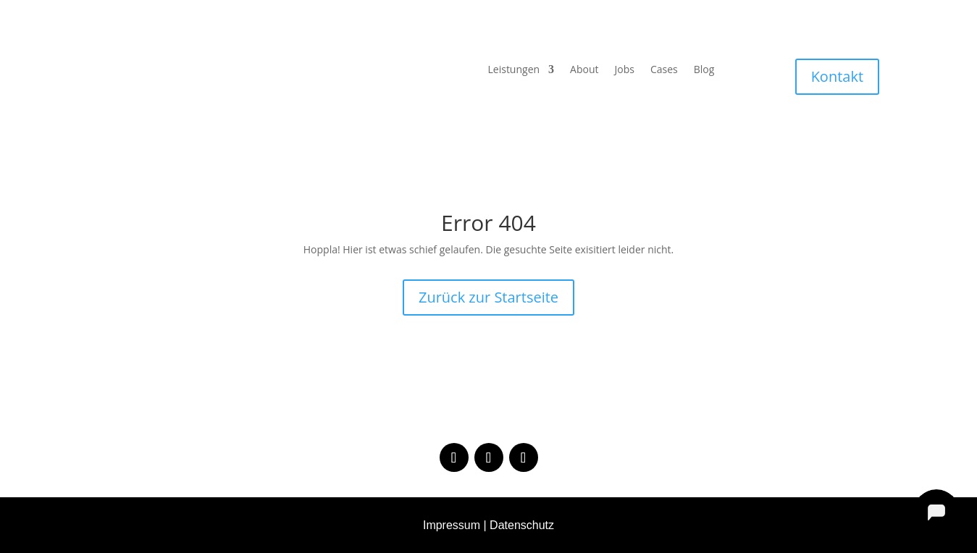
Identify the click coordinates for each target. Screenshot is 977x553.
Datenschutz (522, 525)
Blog (704, 70)
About (584, 70)
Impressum (451, 525)
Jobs (624, 70)
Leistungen (514, 70)
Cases (664, 70)
